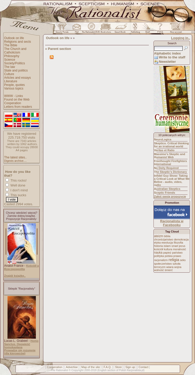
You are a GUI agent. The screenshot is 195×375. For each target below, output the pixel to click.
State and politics (16, 70)
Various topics (13, 88)
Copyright (77, 370)
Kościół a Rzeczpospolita (21, 267)
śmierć (169, 270)
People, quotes (14, 85)
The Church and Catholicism (15, 50)
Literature (10, 81)
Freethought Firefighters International (170, 162)
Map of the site (90, 367)
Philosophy (11, 56)
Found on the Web (17, 99)
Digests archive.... (15, 160)
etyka (157, 242)
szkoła (176, 263)
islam (167, 246)
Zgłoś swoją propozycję (170, 196)
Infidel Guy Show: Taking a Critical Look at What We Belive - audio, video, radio (172, 180)
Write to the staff (172, 57)
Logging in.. (180, 38)
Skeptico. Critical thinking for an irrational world (171, 145)
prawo (177, 255)
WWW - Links (13, 96)
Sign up (130, 367)
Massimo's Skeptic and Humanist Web (169, 156)
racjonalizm (161, 260)
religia (173, 259)
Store (118, 367)
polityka (159, 255)
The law (9, 67)
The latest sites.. (15, 157)
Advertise (72, 367)
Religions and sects (17, 41)
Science (9, 59)
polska (169, 255)
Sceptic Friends (164, 192)
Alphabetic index (167, 53)
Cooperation (12, 103)
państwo (177, 252)
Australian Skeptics (167, 188)
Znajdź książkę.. (15, 275)
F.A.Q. (107, 367)
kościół (158, 249)
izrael (175, 245)
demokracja (181, 239)
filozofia (178, 242)
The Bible (10, 45)
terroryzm (159, 267)
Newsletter (167, 62)
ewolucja (167, 242)
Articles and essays (17, 77)
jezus (182, 245)
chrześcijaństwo (163, 239)
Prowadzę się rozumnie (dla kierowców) (20, 352)
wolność (159, 270)
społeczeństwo (163, 263)
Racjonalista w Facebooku (171, 223)
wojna (178, 267)
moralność (179, 249)
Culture (9, 74)
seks (183, 260)
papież (167, 252)
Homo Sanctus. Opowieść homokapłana (21, 344)
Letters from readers (18, 107)
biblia (167, 236)
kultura (168, 249)
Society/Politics (14, 63)
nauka (158, 252)
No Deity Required (166, 167)
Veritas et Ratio (164, 150)
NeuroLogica (162, 139)
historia (158, 245)
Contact (143, 367)
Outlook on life (14, 38)
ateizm (158, 236)
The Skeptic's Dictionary (170, 171)
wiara (169, 267)
